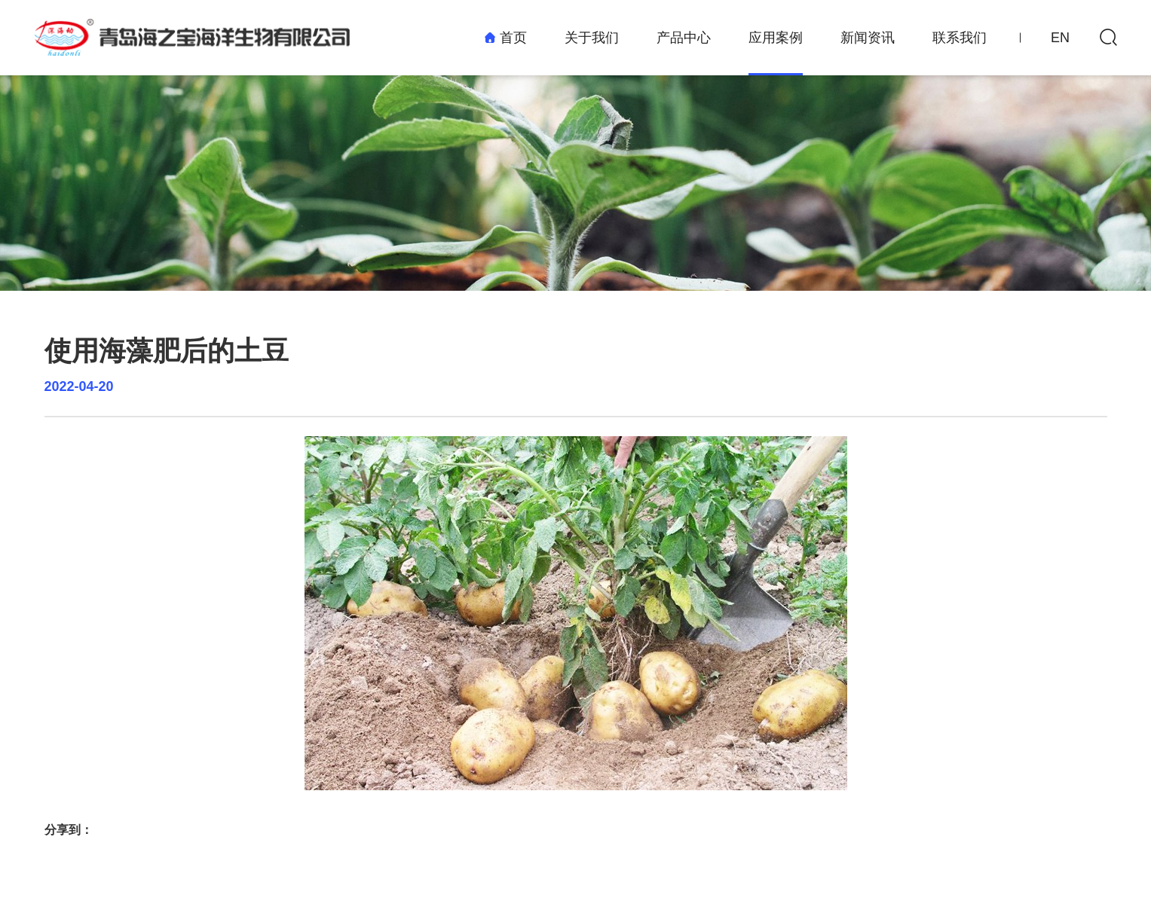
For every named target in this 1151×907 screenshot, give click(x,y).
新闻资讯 (867, 37)
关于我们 (592, 37)
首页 (505, 37)
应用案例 (775, 37)
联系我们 (959, 37)
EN (1060, 37)
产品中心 (684, 37)
